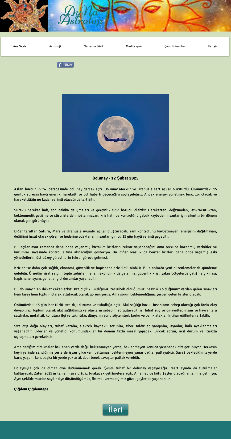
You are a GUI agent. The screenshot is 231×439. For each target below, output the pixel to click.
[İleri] (115, 409)
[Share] (65, 65)
